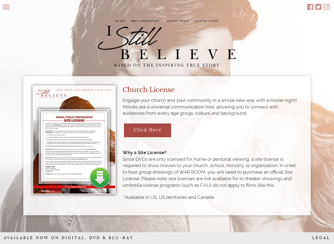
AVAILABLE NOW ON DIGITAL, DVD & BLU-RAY (69, 238)
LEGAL (321, 238)
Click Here (148, 130)
